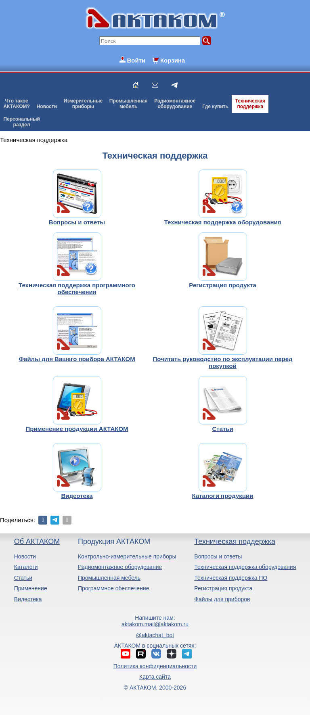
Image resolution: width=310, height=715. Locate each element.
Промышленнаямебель (128, 103)
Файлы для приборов (222, 599)
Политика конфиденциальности (155, 666)
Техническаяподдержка (250, 103)
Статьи (23, 578)
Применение (30, 588)
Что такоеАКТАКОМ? (16, 103)
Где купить (215, 106)
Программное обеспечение (113, 588)
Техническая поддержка (234, 541)
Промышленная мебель (109, 578)
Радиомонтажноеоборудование (174, 103)
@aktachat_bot (155, 635)
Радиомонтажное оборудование (120, 567)
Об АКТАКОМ (37, 541)
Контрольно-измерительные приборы (127, 556)
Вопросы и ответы (218, 556)
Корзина (172, 60)
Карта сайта (155, 676)
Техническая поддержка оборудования (245, 567)
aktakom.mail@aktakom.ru (155, 624)
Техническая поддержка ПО (230, 578)
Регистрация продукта (223, 588)
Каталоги (26, 567)
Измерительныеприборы (83, 103)
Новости (47, 106)
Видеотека (28, 599)
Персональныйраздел (21, 122)
